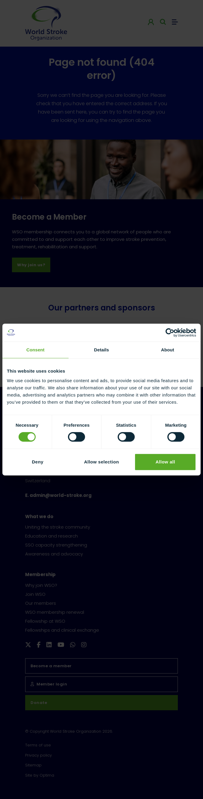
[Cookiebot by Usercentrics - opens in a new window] (170, 332)
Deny (37, 461)
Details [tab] (101, 349)
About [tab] (167, 349)
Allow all (165, 461)
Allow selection (101, 461)
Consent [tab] (35, 349)
